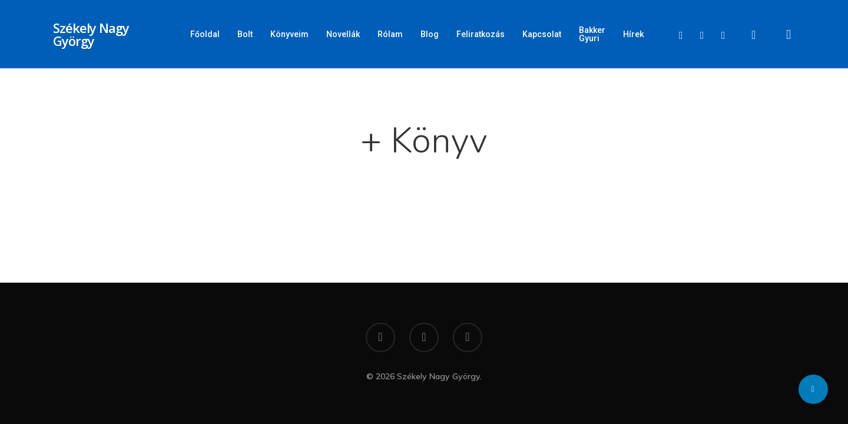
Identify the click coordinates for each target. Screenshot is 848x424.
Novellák (343, 34)
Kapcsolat (541, 34)
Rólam (390, 34)
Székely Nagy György (91, 34)
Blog (429, 34)
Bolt (245, 34)
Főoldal (205, 34)
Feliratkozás (480, 34)
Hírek (633, 34)
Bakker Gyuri (592, 34)
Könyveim (289, 34)
